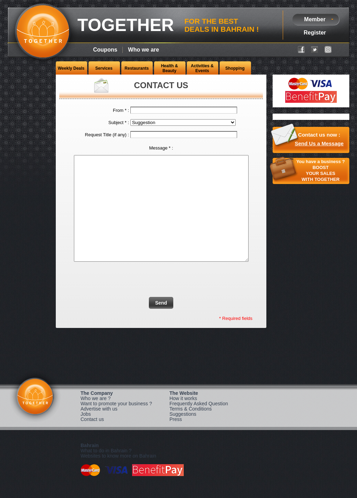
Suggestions (182, 435)
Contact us (92, 440)
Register (315, 33)
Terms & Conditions (190, 429)
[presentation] (182, 297)
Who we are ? (96, 419)
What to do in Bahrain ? (106, 471)
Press (175, 440)
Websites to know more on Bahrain (118, 477)
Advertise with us (99, 429)
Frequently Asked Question (198, 424)
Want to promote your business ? (116, 424)
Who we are (143, 50)
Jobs (86, 435)
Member (314, 19)
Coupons (105, 50)
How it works (183, 419)
